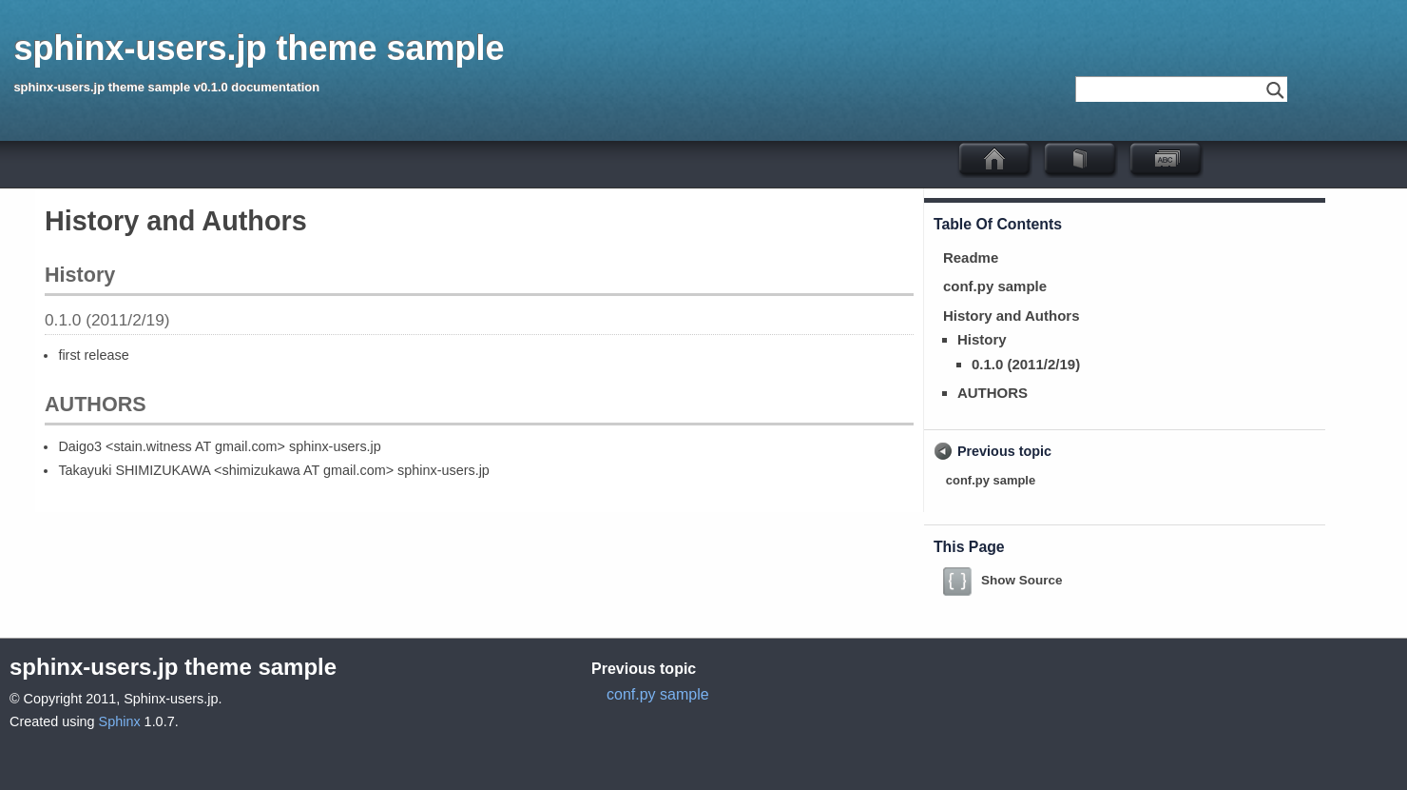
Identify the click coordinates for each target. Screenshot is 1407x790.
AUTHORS (992, 393)
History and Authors (1011, 315)
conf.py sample (995, 286)
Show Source (1022, 580)
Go (1274, 89)
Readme (970, 257)
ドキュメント (1089, 159)
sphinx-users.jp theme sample (258, 48)
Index (1175, 159)
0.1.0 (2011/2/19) (1026, 364)
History (982, 339)
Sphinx (120, 721)
